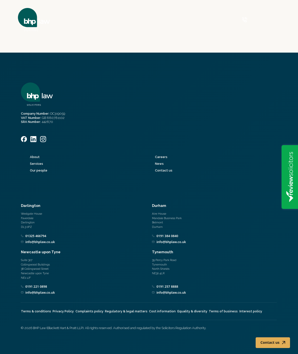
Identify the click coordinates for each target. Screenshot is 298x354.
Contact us (163, 170)
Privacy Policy (63, 311)
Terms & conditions (36, 311)
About (35, 157)
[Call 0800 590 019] (254, 19)
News (159, 164)
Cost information (162, 311)
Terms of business (223, 311)
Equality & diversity (192, 311)
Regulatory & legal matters (126, 311)
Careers (161, 157)
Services (36, 164)
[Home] (34, 19)
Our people (38, 170)
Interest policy (250, 311)
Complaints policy (89, 311)
